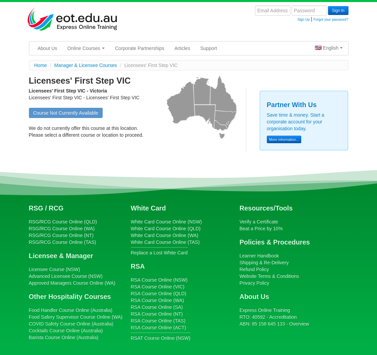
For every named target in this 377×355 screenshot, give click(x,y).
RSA (138, 266)
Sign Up (303, 19)
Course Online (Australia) (71, 310)
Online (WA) (72, 283)
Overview (299, 323)
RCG (56, 208)
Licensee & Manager (61, 255)
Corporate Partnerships (139, 48)
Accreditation (283, 317)
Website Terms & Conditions (269, 276)
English (329, 48)
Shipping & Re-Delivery (264, 262)
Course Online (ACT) (158, 327)
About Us (47, 48)
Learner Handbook (259, 255)
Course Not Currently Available (65, 113)
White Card (148, 208)
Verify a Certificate (259, 221)
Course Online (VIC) (158, 286)
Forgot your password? (330, 19)
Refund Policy (254, 269)
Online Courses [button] (86, 48)
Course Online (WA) (62, 228)
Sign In (338, 10)
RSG (36, 208)
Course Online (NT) (61, 235)
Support (208, 48)
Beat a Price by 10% (261, 228)
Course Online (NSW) (166, 221)
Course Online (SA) (157, 307)
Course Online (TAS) (62, 242)
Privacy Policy (254, 283)
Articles (182, 48)
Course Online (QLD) (63, 221)
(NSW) (54, 269)
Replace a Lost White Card (159, 252)
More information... (284, 139)
